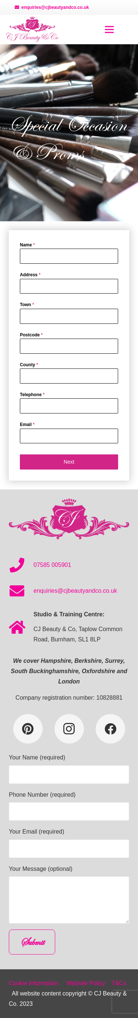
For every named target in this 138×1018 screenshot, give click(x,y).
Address (30, 274)
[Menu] (109, 29)
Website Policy (86, 983)
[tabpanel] (69, 342)
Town (27, 304)
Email (27, 424)
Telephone (32, 394)
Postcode (31, 334)
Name (27, 244)
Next (69, 462)
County (29, 364)
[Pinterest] (28, 729)
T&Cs (119, 983)
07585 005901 (52, 565)
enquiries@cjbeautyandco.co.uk (75, 591)
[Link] (32, 29)
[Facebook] (110, 729)
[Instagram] (69, 729)
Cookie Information (33, 983)
